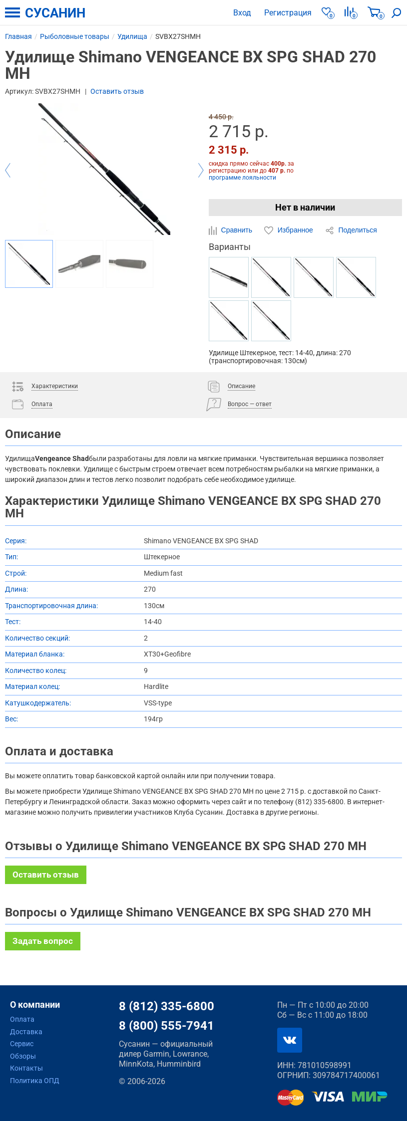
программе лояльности (242, 177)
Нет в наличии (305, 207)
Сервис (21, 1044)
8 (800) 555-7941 (166, 1026)
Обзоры (23, 1056)
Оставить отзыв (117, 91)
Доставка (26, 1032)
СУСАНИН (55, 12)
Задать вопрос (42, 941)
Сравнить (231, 230)
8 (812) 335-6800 (166, 1006)
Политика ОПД (34, 1081)
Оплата (22, 1019)
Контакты (26, 1068)
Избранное (289, 230)
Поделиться (351, 230)
